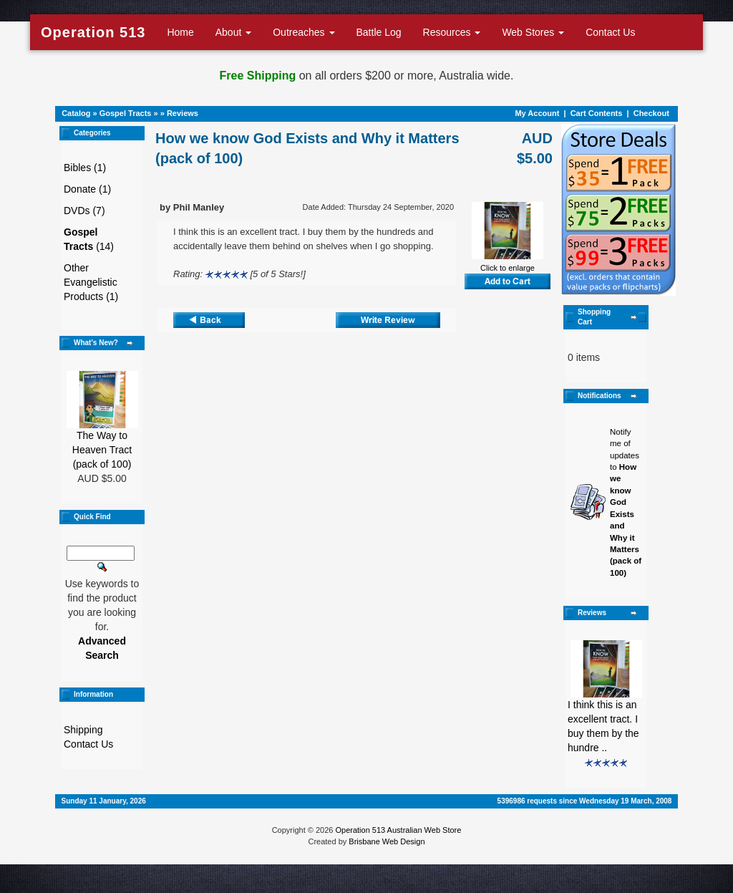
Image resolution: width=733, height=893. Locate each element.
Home (180, 32)
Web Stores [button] (533, 32)
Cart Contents (597, 113)
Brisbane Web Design (386, 841)
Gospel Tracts (125, 113)
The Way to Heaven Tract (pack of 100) (102, 450)
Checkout (651, 113)
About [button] (233, 32)
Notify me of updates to (625, 502)
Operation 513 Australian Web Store (398, 830)
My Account (537, 113)
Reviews (182, 113)
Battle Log (379, 32)
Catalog (76, 113)
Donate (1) (87, 189)
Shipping (83, 729)
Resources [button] (452, 32)
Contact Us (610, 32)
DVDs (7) (84, 210)
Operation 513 (93, 32)
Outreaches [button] (303, 32)
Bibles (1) (85, 167)
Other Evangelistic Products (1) (91, 282)
